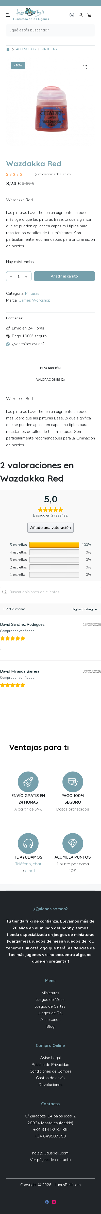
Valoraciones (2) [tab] (50, 380)
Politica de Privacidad (50, 1065)
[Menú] (8, 15)
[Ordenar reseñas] (84, 609)
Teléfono (23, 863)
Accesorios (50, 1019)
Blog (50, 1026)
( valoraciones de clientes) (53, 174)
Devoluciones (50, 1085)
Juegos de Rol (50, 1013)
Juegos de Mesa (50, 999)
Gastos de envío (50, 1078)
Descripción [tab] (50, 368)
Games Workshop (34, 300)
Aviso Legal (50, 1058)
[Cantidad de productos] (18, 276)
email (30, 870)
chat (37, 863)
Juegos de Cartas (50, 1006)
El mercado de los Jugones (31, 19)
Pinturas (32, 293)
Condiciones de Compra (50, 1071)
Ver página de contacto (50, 1160)
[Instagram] (54, 1202)
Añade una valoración (50, 527)
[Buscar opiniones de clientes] (50, 592)
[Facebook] (47, 1202)
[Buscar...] (44, 30)
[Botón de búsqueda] (88, 30)
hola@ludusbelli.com (50, 1153)
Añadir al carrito (64, 276)
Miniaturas (50, 993)
